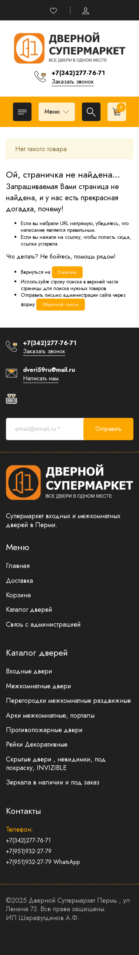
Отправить (108, 429)
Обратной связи (60, 304)
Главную (67, 272)
